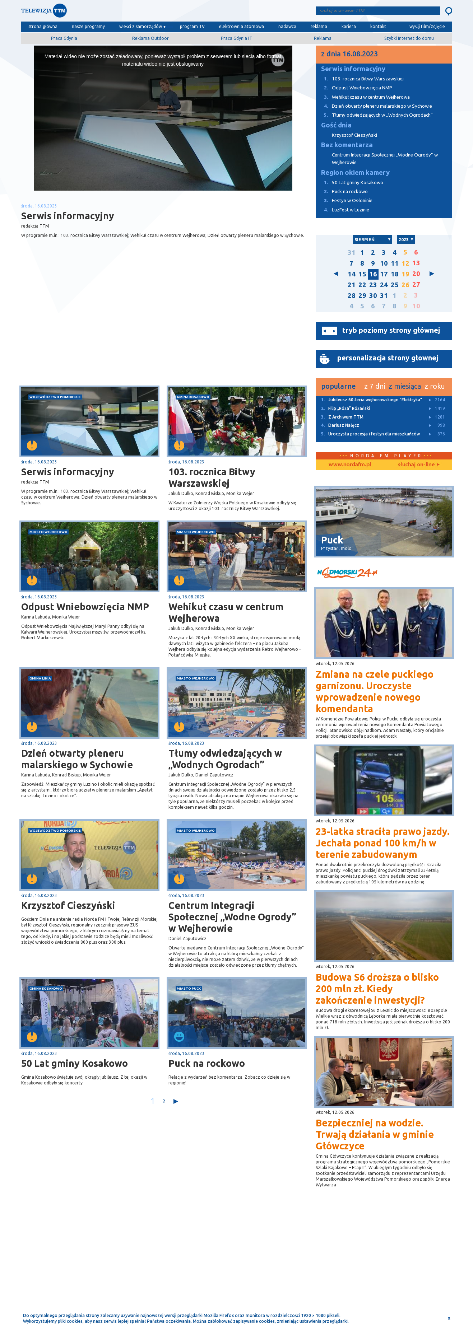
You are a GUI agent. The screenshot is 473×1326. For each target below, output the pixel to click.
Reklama (322, 38)
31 (352, 252)
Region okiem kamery (355, 172)
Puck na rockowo (206, 1063)
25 (395, 285)
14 (352, 274)
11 (395, 263)
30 (373, 295)
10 (384, 263)
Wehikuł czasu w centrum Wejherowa (226, 612)
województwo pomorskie (55, 397)
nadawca (287, 26)
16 (373, 274)
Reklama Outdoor (150, 38)
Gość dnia (336, 125)
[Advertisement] (92, 328)
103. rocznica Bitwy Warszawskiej (211, 477)
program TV (192, 26)
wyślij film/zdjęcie (427, 26)
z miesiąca (405, 386)
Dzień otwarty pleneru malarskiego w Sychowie (77, 759)
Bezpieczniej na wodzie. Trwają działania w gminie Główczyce (375, 1134)
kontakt (378, 26)
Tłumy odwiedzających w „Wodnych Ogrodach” (225, 759)
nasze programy (88, 26)
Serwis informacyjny (67, 471)
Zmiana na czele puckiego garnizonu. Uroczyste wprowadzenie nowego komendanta (374, 691)
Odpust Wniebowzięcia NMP (85, 606)
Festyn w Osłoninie (344, 200)
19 (405, 274)
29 (362, 295)
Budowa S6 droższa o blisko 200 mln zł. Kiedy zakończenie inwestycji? (377, 988)
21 (352, 285)
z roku (435, 386)
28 (352, 295)
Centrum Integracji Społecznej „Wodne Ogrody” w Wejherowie (232, 917)
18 (395, 274)
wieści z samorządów (140, 26)
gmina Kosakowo (193, 397)
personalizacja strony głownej (387, 358)
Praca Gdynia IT (236, 38)
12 (405, 263)
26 (405, 285)
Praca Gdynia (64, 38)
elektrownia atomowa (241, 26)
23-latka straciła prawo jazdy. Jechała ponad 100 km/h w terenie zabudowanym (383, 843)
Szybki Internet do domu (409, 38)
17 (384, 274)
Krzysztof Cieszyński (68, 905)
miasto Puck (189, 988)
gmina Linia (40, 678)
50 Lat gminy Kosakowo (74, 1063)
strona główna (42, 26)
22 (362, 285)
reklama (319, 26)
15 (362, 274)
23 (373, 285)
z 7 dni (374, 386)
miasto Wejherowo (48, 532)
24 (384, 285)
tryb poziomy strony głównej (391, 330)
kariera (349, 26)
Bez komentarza (347, 145)
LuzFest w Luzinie (342, 210)
